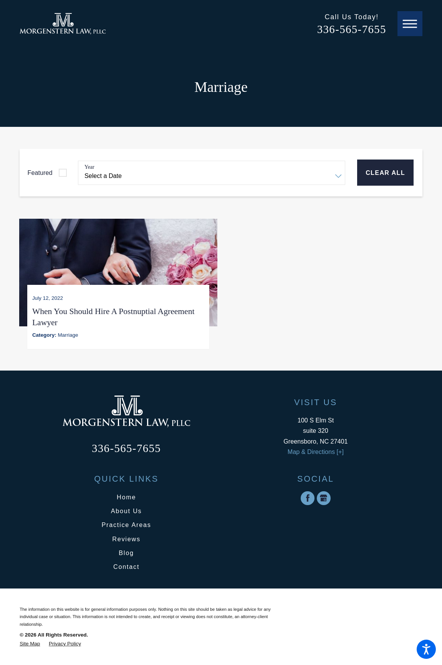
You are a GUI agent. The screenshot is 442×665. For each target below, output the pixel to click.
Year (89, 167)
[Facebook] (308, 497)
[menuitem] (126, 496)
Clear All (385, 172)
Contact (126, 565)
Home (126, 495)
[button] (426, 649)
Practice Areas (126, 523)
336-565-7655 (351, 29)
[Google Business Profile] (324, 497)
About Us (126, 509)
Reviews (126, 537)
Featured (40, 172)
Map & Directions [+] (316, 450)
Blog (126, 551)
